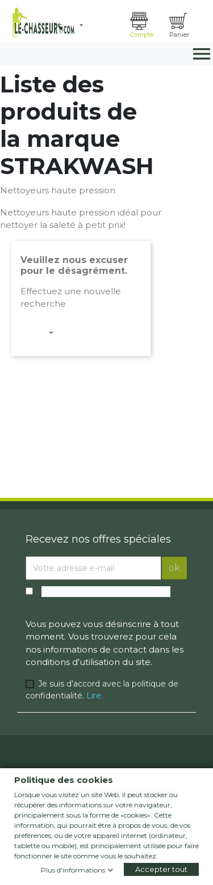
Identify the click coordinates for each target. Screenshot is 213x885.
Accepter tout (161, 869)
